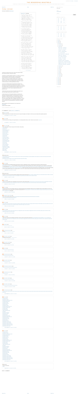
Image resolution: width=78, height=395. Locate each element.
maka (41, 174)
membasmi (4, 204)
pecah (7, 175)
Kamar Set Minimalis (5, 144)
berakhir (23, 175)
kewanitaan (27, 182)
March (59, 73)
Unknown (5, 118)
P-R (63, 28)
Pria (13, 156)
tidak (21, 156)
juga (46, 156)
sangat (7, 211)
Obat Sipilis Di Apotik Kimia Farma (7, 357)
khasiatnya (11, 197)
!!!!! (15, 197)
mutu (12, 158)
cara (39, 156)
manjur (44, 210)
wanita (13, 210)
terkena (19, 196)
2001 (58, 81)
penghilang (14, 182)
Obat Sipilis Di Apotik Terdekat (7, 322)
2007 (58, 40)
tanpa (22, 158)
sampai (51, 181)
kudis (29, 196)
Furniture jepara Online (6, 140)
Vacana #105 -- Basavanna (62, 55)
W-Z (61, 22)
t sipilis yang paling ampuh (6, 310)
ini (20, 156)
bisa (49, 189)
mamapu (42, 181)
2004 (58, 77)
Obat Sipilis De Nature (6, 320)
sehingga (39, 166)
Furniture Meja (5, 142)
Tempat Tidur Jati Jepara (6, 147)
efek (23, 158)
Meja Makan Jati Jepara (6, 146)
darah (46, 174)
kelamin (18, 182)
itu (15, 166)
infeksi (13, 175)
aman (20, 182)
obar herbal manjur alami (7, 230)
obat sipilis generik (5, 309)
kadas (27, 196)
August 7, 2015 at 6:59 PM (10, 274)
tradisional (7, 157)
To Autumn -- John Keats (61, 50)
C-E (61, 33)
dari (32, 166)
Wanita (17, 156)
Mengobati (5, 156)
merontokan (14, 204)
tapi (44, 156)
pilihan (45, 182)
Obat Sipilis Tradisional (6, 312)
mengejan (34, 174)
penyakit (21, 196)
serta (5, 211)
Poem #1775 (23, 13)
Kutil (8, 156)
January (59, 76)
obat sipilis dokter (5, 308)
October (59, 46)
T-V (58, 22)
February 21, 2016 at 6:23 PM (10, 368)
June (59, 69)
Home (28, 7)
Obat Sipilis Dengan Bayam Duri (7, 316)
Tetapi (26, 189)
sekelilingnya (6, 190)
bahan (41, 182)
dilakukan (27, 156)
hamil (13, 211)
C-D (61, 18)
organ (24, 182)
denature (11, 182)
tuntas (48, 166)
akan (3, 167)
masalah (27, 175)
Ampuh (16, 203)
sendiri (17, 166)
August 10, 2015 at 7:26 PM (10, 286)
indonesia (36, 181)
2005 (58, 42)
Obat (39, 181)
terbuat (38, 182)
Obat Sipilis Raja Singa (6, 318)
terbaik (24, 166)
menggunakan (20, 210)
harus (17, 210)
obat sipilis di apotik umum (6, 307)
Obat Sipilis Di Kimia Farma (6, 359)
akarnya (5, 182)
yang (17, 158)
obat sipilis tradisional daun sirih (7, 306)
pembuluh (43, 174)
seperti (25, 196)
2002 (58, 80)
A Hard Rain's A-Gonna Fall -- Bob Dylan (64, 64)
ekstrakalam (5, 224)
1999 (58, 84)
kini (30, 196)
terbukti (9, 197)
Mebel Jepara (4, 149)
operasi (41, 156)
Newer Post (3, 7)
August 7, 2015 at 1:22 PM (10, 268)
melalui (30, 156)
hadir (33, 196)
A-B (58, 18)
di (4, 190)
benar (44, 166)
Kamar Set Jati (5, 150)
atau (43, 156)
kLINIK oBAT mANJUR (7, 236)
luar (33, 166)
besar (30, 174)
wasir (29, 175)
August (59, 67)
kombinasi (24, 203)
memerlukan (33, 189)
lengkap (5, 203)
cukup (26, 210)
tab (14, 197)
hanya (23, 156)
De (19, 167)
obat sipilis (4, 311)
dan (15, 156)
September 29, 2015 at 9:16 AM (10, 327)
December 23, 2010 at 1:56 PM (10, 115)
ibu (12, 211)
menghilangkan (46, 181)
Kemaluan (11, 203)
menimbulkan (10, 175)
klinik (46, 210)
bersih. (29, 204)
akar (3, 182)
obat (8, 167)
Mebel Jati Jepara (5, 148)
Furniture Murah (5, 135)
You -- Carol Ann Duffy (61, 52)
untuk (26, 166)
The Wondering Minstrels (39, 2)
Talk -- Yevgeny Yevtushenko (62, 56)
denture (34, 181)
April (59, 72)
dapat (25, 156)
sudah (48, 156)
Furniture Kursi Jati (5, 139)
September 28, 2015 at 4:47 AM (10, 293)
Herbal (39, 203)
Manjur (19, 203)
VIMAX (4, 366)
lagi (7, 167)
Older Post (52, 7)
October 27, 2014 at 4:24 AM (10, 122)
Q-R (61, 21)
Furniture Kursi (5, 136)
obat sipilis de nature (5, 299)
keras (39, 174)
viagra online (5, 112)
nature (49, 210)
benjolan (17, 204)
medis (36, 156)
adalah (31, 166)
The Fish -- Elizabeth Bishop (62, 51)
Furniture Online (5, 143)
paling (41, 210)
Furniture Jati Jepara (5, 137)
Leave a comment (15, 110)
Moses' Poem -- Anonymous (62, 47)
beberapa (38, 189)
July (59, 68)
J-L (58, 28)
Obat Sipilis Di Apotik (6, 313)
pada (25, 175)
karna (29, 182)
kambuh (5, 167)
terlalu (37, 174)
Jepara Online (6, 125)
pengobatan (33, 156)
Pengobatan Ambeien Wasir (8, 195)
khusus (50, 203)
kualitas (16, 158)
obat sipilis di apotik (5, 302)
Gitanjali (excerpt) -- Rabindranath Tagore (64, 61)
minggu (41, 189)
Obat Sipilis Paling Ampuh (6, 315)
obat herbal (36, 196)
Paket (3, 203)
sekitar (48, 174)
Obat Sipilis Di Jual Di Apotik (7, 321)
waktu (36, 189)
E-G (64, 18)
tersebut (35, 175)
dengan (38, 156)
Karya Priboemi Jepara (6, 138)
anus (50, 174)
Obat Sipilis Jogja (5, 298)
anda (16, 196)
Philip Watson (4, 104)
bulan (48, 189)
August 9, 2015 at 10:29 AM (10, 280)
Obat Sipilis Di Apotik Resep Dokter (8, 358)
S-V (58, 29)
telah (32, 196)
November (59, 45)
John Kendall (28, 70)
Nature (21, 167)
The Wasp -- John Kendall (7, 9)
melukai (52, 189)
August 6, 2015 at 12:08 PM (10, 262)
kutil (3, 158)
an (13, 197)
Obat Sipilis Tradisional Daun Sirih (7, 300)
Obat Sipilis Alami (5, 314)
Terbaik (5, 158)
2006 (58, 41)
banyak (50, 156)
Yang (13, 203)
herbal (32, 181)
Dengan (32, 174)
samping (25, 158)
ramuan (44, 203)
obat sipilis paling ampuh (6, 301)
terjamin (20, 158)
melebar (4, 175)
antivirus (29, 203)
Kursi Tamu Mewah (5, 145)
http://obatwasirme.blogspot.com (7, 165)
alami (46, 203)
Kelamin (10, 156)
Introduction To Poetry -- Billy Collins (63, 60)
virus (6, 204)
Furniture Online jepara (6, 141)
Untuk (3, 156)
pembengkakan (18, 175)
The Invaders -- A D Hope (62, 59)
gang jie (31, 203)
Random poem (59, 11)
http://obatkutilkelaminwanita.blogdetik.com (38, 217)
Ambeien (13, 166)
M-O (61, 28)
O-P (58, 21)
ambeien (33, 175)
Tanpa (19, 156)
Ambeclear (16, 167)
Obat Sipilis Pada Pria (6, 317)
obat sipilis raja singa (6, 303)
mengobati (10, 166)
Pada (12, 156)
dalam (37, 166)
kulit (3, 190)
